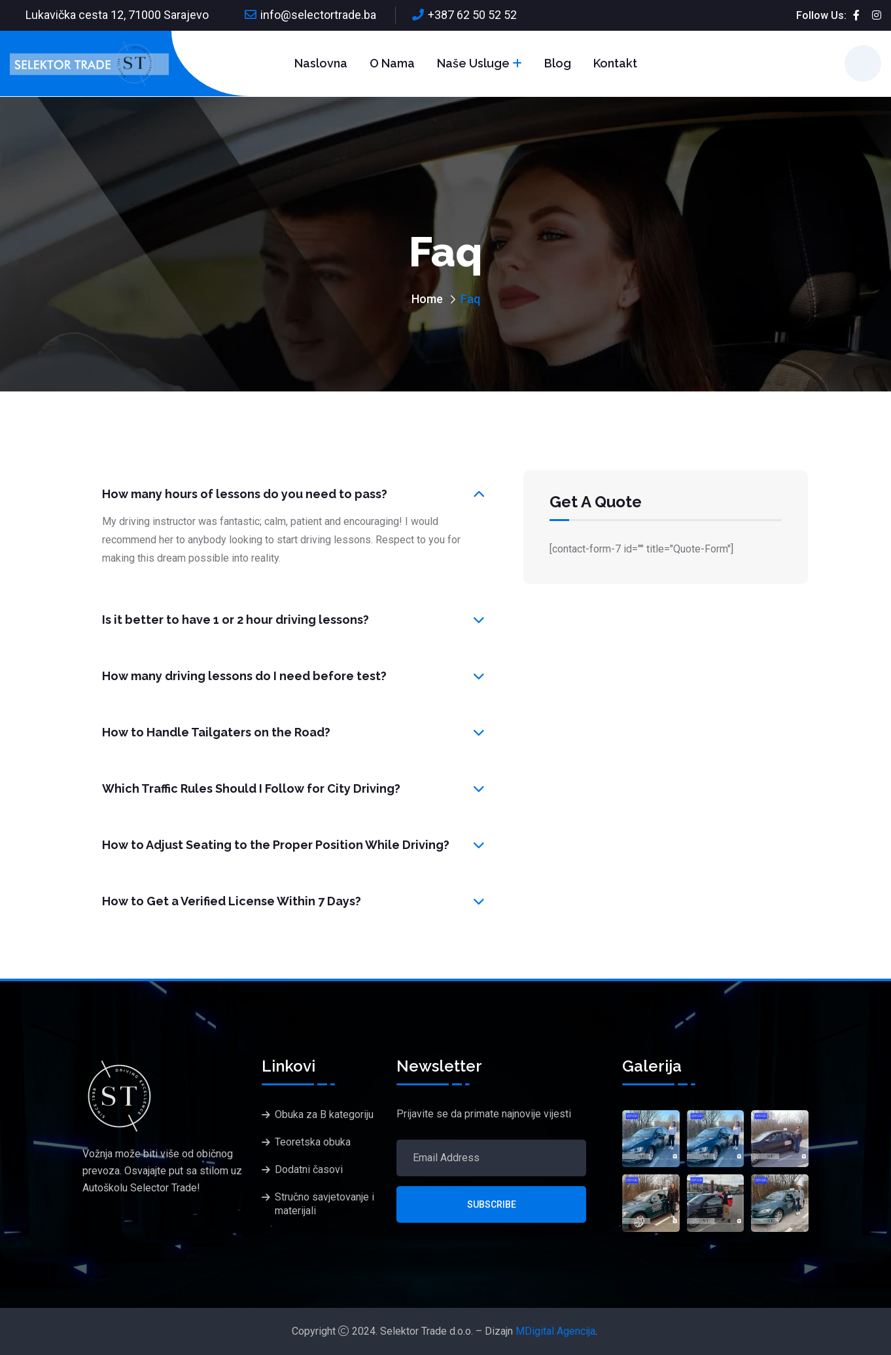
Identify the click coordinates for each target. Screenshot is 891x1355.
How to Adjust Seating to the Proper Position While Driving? (275, 845)
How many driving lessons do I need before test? (244, 676)
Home (427, 299)
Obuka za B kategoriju (324, 1114)
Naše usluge (473, 63)
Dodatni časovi (309, 1169)
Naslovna (320, 63)
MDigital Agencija (555, 1331)
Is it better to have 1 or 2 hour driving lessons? (235, 619)
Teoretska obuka (313, 1142)
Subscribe (491, 1204)
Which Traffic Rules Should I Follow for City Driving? (251, 788)
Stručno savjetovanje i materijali (324, 1204)
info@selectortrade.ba (318, 15)
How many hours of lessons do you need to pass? (244, 494)
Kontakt (615, 63)
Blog (557, 63)
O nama (392, 63)
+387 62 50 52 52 (472, 15)
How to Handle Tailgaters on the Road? (216, 732)
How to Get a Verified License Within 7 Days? (231, 901)
